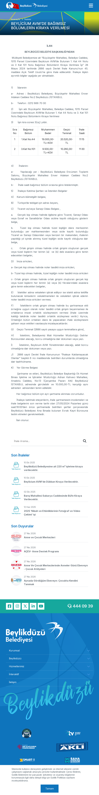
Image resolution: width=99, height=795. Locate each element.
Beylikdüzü (15, 658)
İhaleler (27, 19)
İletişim (12, 682)
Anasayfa (15, 19)
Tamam (49, 788)
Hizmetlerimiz (16, 666)
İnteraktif (14, 674)
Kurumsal (14, 650)
